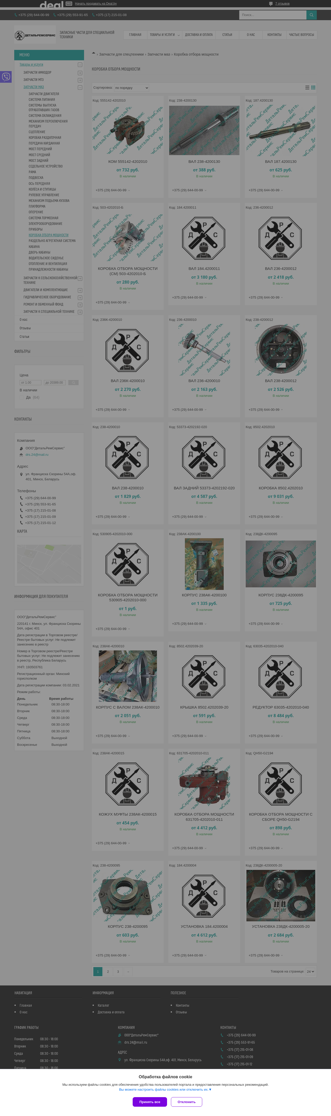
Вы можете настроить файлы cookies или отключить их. (163, 1090)
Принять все (149, 1102)
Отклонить (188, 1102)
